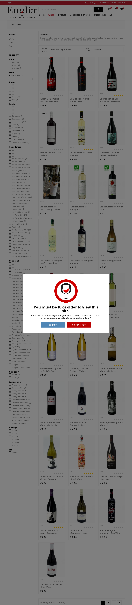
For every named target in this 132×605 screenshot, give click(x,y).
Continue (53, 325)
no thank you (79, 325)
